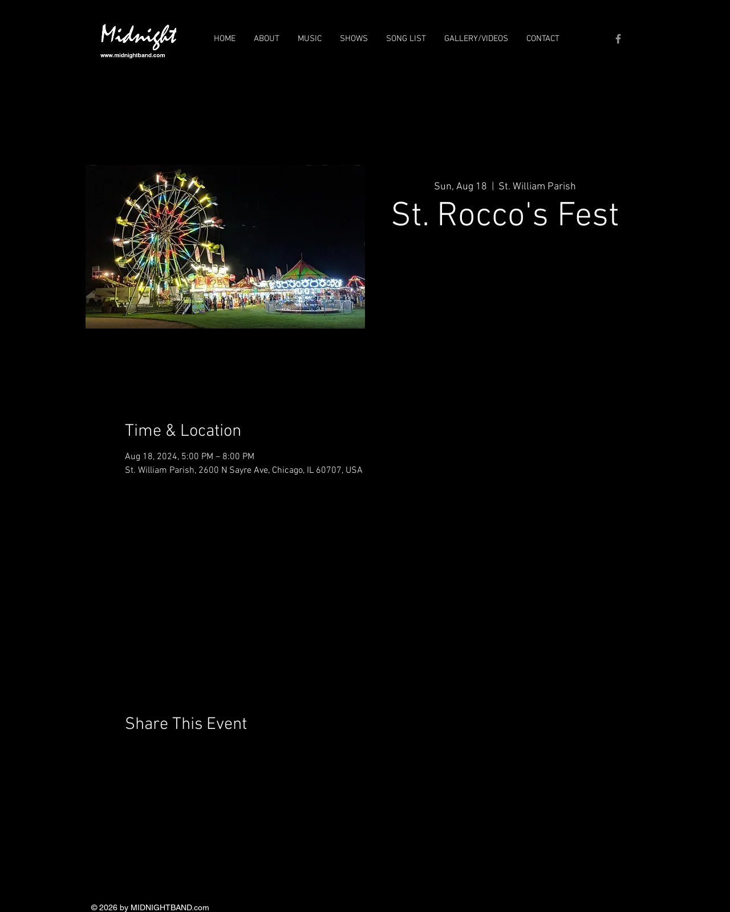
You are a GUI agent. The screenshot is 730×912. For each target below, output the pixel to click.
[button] (267, 38)
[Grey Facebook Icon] (618, 39)
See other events (505, 293)
